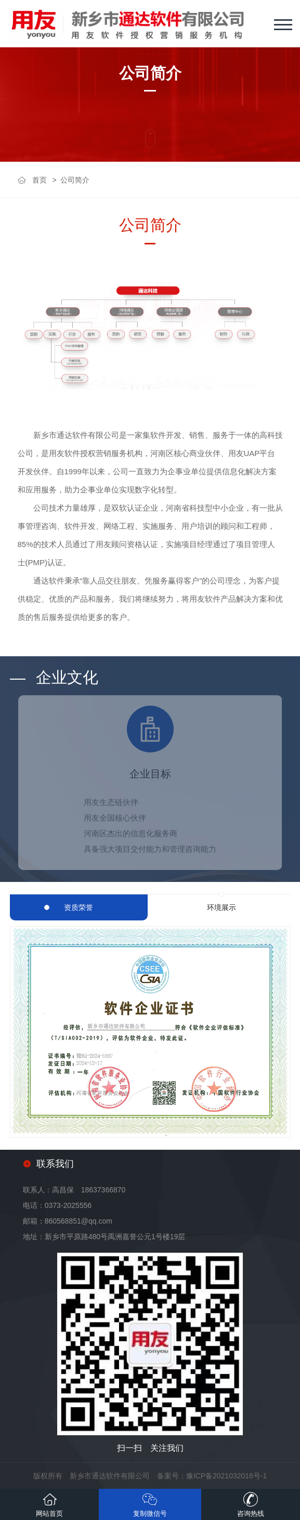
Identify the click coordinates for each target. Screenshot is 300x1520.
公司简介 (74, 180)
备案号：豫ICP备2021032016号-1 (212, 1476)
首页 (39, 180)
